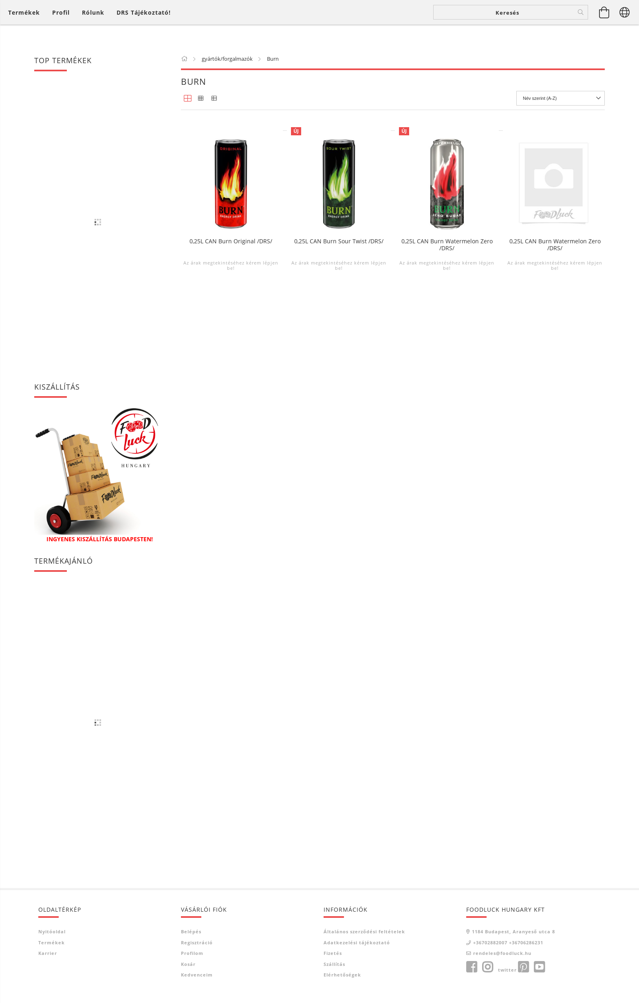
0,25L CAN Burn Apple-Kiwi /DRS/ (231, 233)
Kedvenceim (197, 975)
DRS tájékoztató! (144, 25)
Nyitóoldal (52, 931)
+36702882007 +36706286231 (508, 942)
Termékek (51, 942)
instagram (487, 967)
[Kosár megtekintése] (604, 24)
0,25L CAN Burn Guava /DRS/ (447, 233)
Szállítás (334, 964)
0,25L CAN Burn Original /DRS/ (230, 401)
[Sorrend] (560, 98)
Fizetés (333, 953)
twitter (507, 970)
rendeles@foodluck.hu (502, 953)
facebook (471, 967)
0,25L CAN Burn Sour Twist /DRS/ (338, 401)
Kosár (188, 964)
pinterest (523, 967)
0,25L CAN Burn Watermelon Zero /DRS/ (447, 405)
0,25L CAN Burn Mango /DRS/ (555, 233)
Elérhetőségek (342, 975)
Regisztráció (197, 942)
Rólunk (93, 25)
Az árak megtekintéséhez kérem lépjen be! (230, 257)
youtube (539, 967)
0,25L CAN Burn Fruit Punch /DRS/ (339, 233)
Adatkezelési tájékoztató (357, 942)
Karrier (47, 953)
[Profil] (61, 24)
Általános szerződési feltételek (364, 931)
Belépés (191, 931)
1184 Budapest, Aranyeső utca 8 (513, 931)
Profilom (192, 953)
